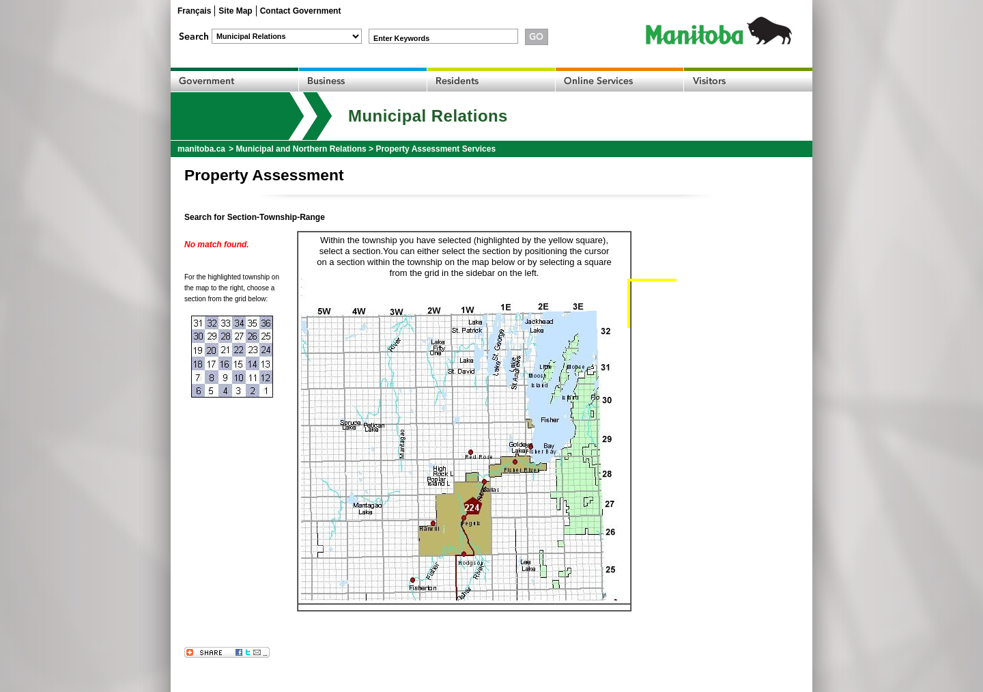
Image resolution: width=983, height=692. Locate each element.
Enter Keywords (401, 38)
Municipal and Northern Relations (301, 149)
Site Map (235, 11)
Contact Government (300, 11)
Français (194, 11)
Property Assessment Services (435, 149)
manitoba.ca (201, 149)
